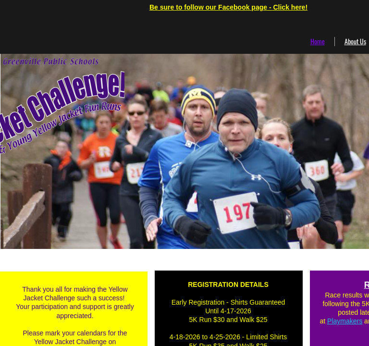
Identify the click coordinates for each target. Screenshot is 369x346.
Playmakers (344, 321)
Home (317, 41)
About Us (355, 41)
